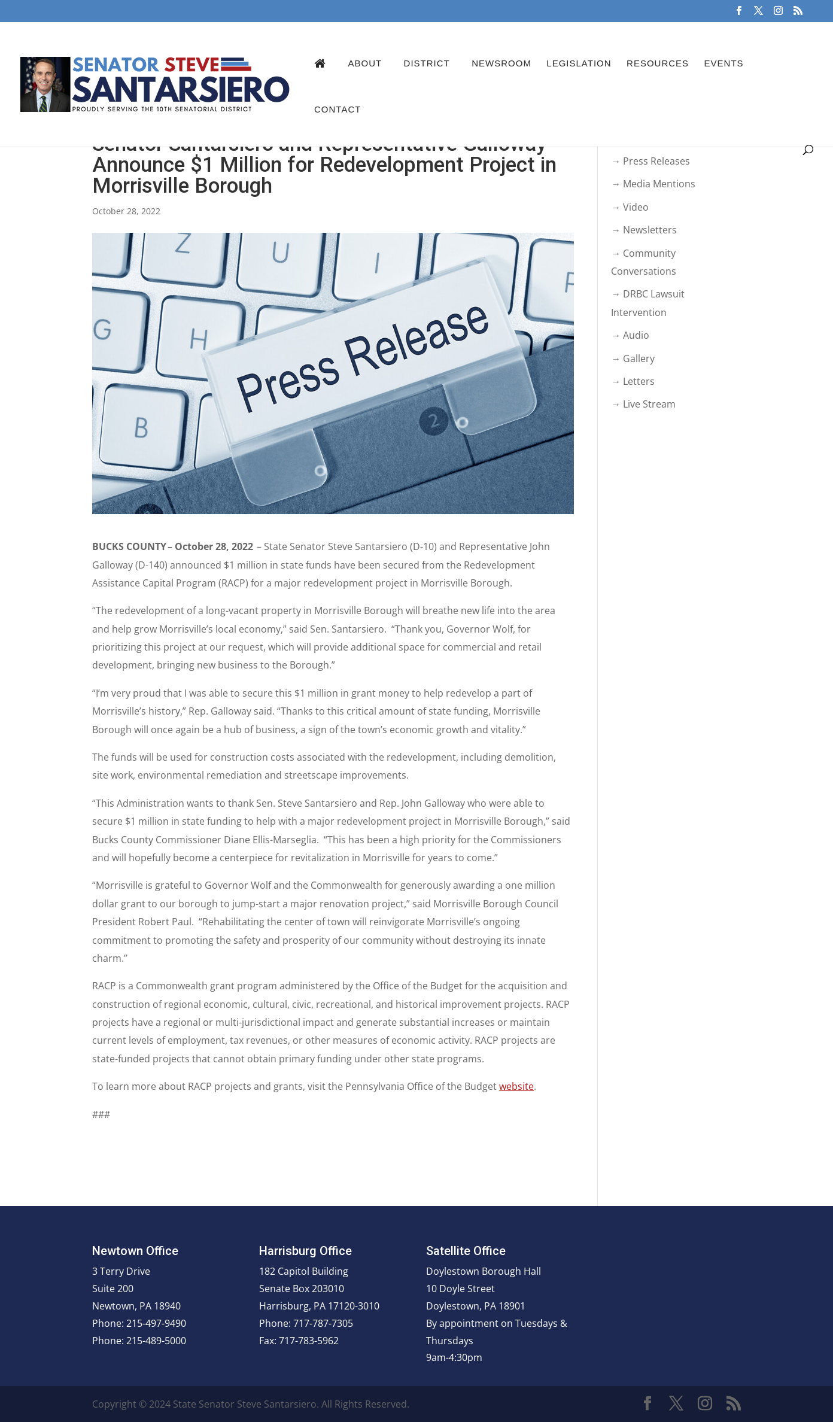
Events (724, 63)
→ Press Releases (650, 161)
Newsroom (501, 63)
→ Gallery (633, 358)
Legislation (578, 63)
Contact (337, 109)
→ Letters (633, 381)
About (365, 63)
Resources (658, 63)
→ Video (630, 207)
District (427, 63)
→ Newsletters (644, 229)
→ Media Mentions (653, 183)
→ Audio (630, 335)
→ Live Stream (643, 404)
